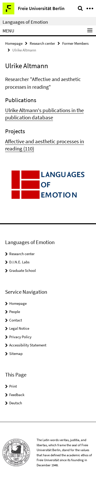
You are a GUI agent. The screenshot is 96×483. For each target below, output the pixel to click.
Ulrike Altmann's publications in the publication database (44, 114)
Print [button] (13, 386)
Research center (42, 43)
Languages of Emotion (25, 22)
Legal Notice (19, 328)
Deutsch (15, 402)
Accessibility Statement (27, 345)
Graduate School (22, 270)
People (14, 311)
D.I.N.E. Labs (19, 262)
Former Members (75, 43)
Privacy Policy (20, 336)
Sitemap (16, 353)
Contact (15, 320)
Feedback (16, 394)
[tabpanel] (48, 113)
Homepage (14, 43)
